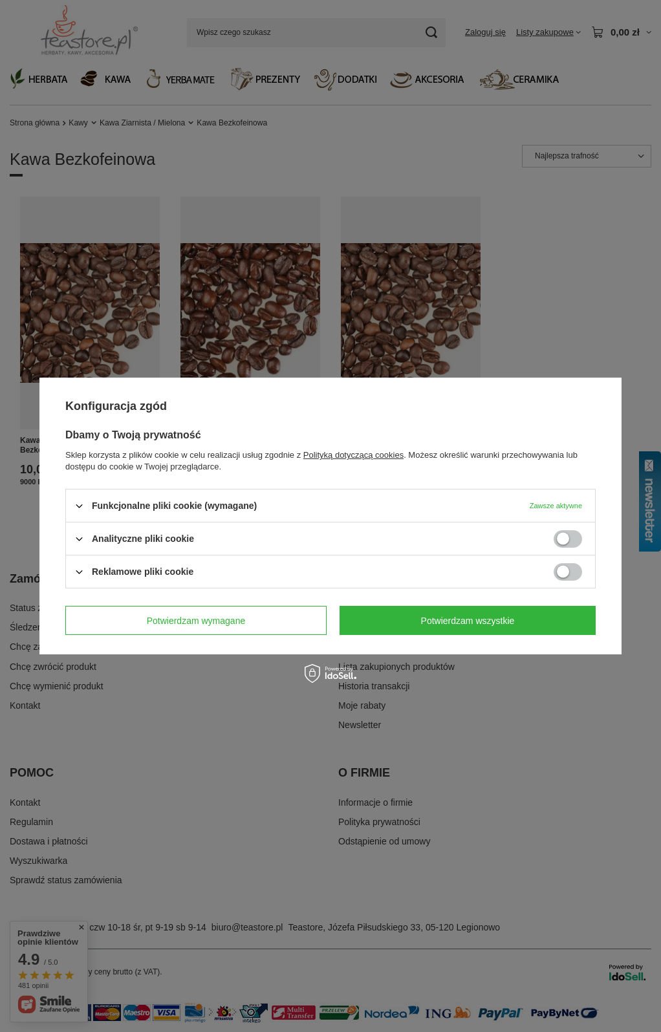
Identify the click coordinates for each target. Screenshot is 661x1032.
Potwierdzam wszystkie (468, 620)
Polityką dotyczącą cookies (353, 455)
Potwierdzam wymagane (196, 620)
